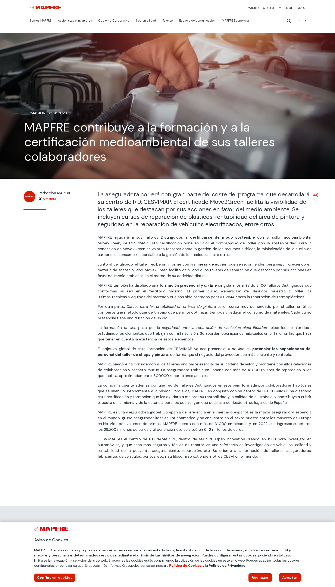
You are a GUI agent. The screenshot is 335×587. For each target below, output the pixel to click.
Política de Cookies (185, 565)
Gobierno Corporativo (113, 20)
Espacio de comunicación (197, 20)
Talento (167, 20)
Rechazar (260, 577)
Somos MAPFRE (40, 20)
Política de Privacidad (227, 565)
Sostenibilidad (146, 20)
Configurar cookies (54, 577)
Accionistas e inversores (75, 20)
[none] (301, 21)
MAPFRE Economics (236, 20)
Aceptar (290, 577)
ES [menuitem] (299, 21)
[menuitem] (301, 21)
